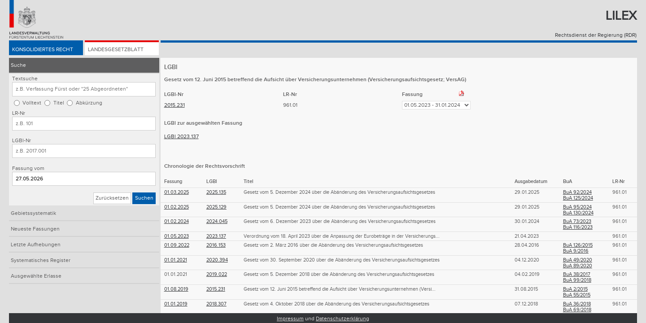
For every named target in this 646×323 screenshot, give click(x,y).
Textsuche (25, 78)
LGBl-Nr (21, 140)
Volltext (31, 103)
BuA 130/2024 (578, 213)
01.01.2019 (176, 304)
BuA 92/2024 (577, 192)
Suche (18, 65)
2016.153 (216, 245)
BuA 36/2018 (577, 304)
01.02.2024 (176, 221)
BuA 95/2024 (577, 207)
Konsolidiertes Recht (42, 50)
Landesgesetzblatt (116, 50)
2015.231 (174, 105)
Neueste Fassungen (35, 229)
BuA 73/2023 (577, 221)
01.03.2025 (176, 192)
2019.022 (216, 274)
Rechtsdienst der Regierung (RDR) (596, 35)
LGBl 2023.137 (181, 136)
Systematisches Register (40, 260)
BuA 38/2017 (576, 274)
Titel (58, 103)
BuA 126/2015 (578, 245)
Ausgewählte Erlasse (36, 276)
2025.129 (216, 207)
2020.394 (217, 260)
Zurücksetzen (112, 198)
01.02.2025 (176, 207)
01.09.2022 (176, 245)
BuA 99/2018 (577, 280)
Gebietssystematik (33, 213)
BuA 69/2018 (577, 310)
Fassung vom (28, 168)
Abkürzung (89, 103)
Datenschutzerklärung (342, 318)
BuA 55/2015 (576, 295)
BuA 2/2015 (575, 289)
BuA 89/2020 (577, 266)
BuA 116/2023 (578, 227)
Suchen (144, 198)
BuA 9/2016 (576, 251)
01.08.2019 (176, 289)
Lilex (621, 16)
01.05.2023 (176, 236)
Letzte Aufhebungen (36, 244)
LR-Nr (18, 113)
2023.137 (216, 236)
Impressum (290, 318)
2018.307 (216, 304)
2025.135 (216, 192)
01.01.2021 (175, 260)
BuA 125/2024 (578, 198)
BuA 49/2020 (577, 260)
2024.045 (216, 221)
